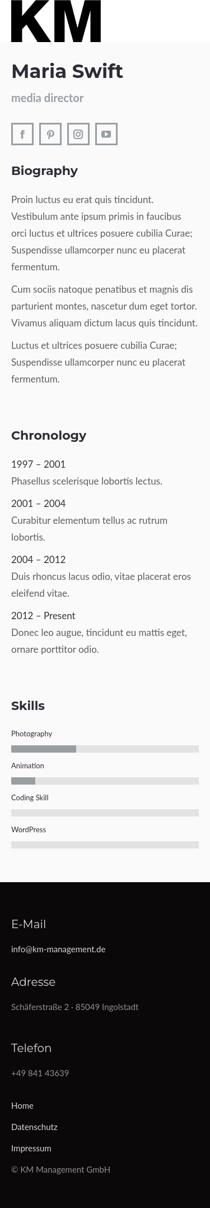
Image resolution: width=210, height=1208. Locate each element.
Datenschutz (34, 1127)
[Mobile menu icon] (196, 21)
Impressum (31, 1148)
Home (22, 1105)
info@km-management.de (58, 949)
